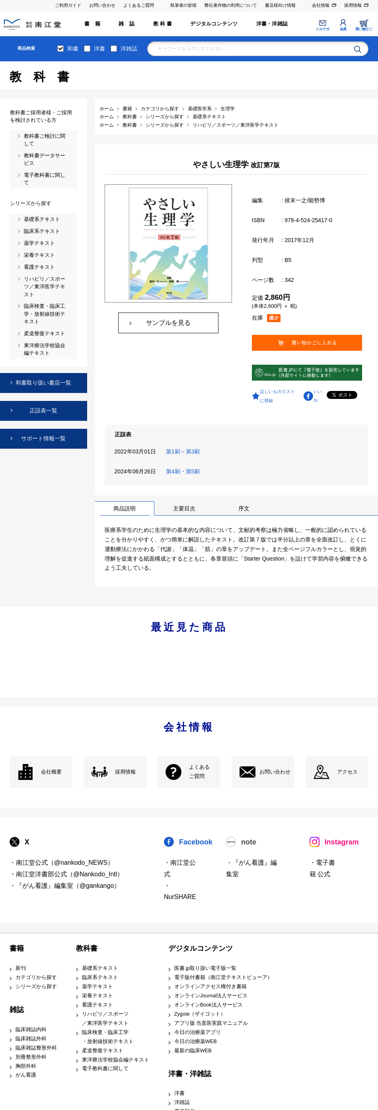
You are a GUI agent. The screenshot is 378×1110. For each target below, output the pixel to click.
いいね (317, 395)
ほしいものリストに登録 (277, 396)
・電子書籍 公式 (322, 868)
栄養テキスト (97, 996)
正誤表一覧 (43, 410)
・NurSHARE (180, 891)
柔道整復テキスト (102, 1050)
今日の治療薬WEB (195, 1041)
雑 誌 (126, 24)
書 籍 (92, 24)
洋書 (99, 48)
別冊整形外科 (31, 1057)
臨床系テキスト (100, 977)
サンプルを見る (168, 322)
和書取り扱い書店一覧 (43, 382)
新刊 (21, 968)
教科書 (86, 948)
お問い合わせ (102, 5)
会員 (343, 29)
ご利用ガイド (68, 5)
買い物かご (363, 29)
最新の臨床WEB (193, 1050)
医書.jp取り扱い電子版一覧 (205, 968)
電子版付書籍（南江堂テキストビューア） (223, 977)
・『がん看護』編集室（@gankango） (65, 885)
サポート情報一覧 (43, 438)
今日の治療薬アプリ (197, 1032)
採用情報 (353, 5)
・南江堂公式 (180, 868)
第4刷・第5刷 (184, 471)
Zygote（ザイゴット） (200, 1014)
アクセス (347, 772)
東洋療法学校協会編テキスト (115, 1060)
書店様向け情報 (280, 5)
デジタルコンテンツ (214, 24)
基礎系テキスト (100, 968)
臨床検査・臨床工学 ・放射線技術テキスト (108, 1037)
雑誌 (17, 1010)
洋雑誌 (129, 48)
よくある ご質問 (199, 771)
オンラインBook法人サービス (208, 1005)
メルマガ (322, 29)
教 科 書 (162, 24)
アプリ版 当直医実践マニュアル (211, 1023)
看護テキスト (97, 1005)
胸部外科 (26, 1066)
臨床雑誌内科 (31, 1029)
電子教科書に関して (105, 1068)
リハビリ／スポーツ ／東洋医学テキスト (105, 1018)
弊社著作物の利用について (231, 5)
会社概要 (51, 772)
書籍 (17, 948)
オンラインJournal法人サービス (211, 996)
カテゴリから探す (36, 977)
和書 (72, 48)
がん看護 (26, 1075)
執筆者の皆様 (183, 5)
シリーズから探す (36, 986)
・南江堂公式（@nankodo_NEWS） (62, 862)
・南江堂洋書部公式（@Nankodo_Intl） (67, 874)
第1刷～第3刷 (184, 451)
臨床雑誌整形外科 (36, 1048)
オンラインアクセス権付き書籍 (210, 986)
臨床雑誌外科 (31, 1039)
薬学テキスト (97, 986)
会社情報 (320, 5)
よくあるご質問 (138, 5)
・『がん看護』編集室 (251, 868)
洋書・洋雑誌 (272, 24)
